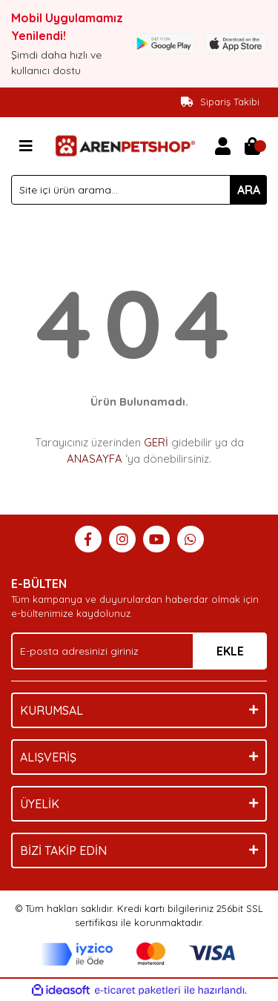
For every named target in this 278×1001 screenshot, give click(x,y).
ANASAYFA (94, 459)
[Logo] (124, 145)
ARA (248, 189)
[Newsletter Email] (139, 651)
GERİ (156, 442)
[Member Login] (222, 146)
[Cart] (252, 146)
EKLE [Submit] (230, 651)
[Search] (139, 190)
